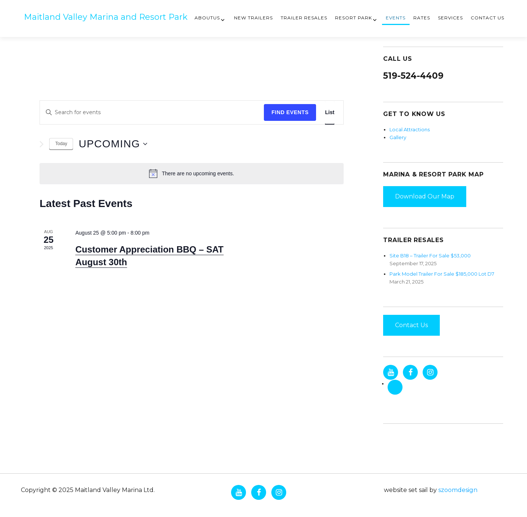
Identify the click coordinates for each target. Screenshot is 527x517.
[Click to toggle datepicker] (113, 144)
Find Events (290, 112)
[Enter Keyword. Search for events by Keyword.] (152, 112)
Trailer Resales (304, 18)
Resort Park (353, 18)
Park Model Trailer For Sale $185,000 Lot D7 (441, 274)
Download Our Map (424, 196)
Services (450, 18)
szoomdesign (457, 490)
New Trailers (253, 18)
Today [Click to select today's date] (61, 143)
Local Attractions (409, 129)
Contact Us (487, 18)
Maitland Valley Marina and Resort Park (105, 17)
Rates (421, 18)
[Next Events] (42, 144)
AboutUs (207, 18)
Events (395, 18)
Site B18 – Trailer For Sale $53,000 (430, 255)
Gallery (397, 137)
